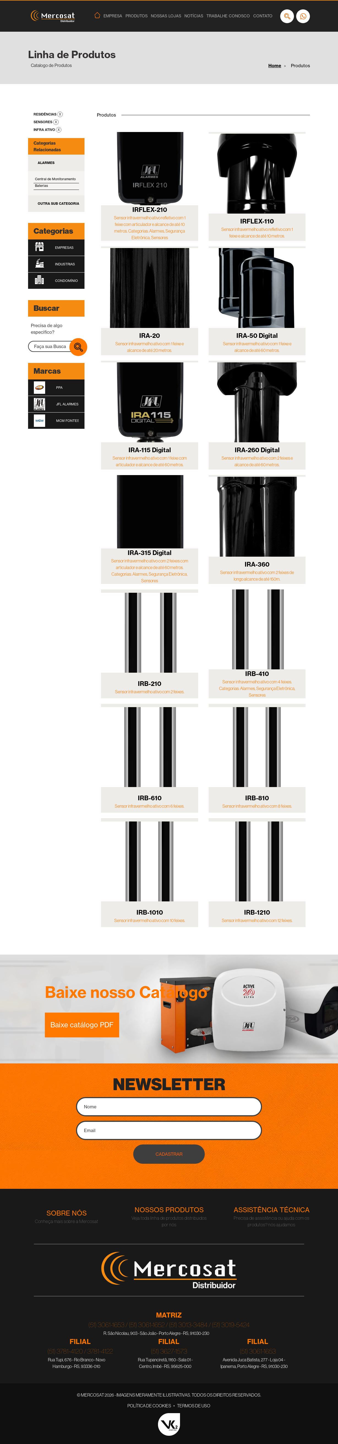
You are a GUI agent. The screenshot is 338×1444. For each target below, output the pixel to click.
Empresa (112, 16)
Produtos (137, 16)
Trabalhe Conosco (228, 16)
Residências (45, 114)
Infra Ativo (45, 130)
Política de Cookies (149, 1405)
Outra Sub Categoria (58, 203)
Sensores (43, 122)
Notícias (193, 16)
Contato (262, 16)
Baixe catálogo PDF (82, 1024)
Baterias (41, 186)
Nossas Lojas (166, 16)
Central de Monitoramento (55, 179)
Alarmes (46, 163)
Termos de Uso (193, 1405)
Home (274, 65)
